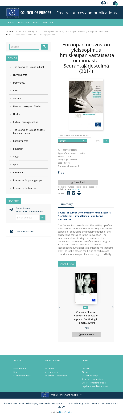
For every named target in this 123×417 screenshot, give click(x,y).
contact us (75, 189)
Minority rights (20, 140)
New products (19, 368)
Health (16, 114)
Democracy (19, 82)
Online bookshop (90, 375)
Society (17, 98)
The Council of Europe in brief (28, 66)
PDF (106, 141)
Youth (16, 156)
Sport (16, 164)
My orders (49, 368)
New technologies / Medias (27, 106)
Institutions (19, 172)
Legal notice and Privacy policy (96, 386)
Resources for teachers (25, 188)
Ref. (60, 150)
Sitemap (85, 372)
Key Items (48, 22)
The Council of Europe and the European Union (29, 131)
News (36, 22)
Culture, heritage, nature (25, 121)
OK (42, 217)
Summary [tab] (66, 204)
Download (78, 182)
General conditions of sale (94, 382)
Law (15, 90)
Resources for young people (27, 180)
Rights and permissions (92, 379)
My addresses (51, 372)
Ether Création (65, 412)
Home (11, 22)
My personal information (56, 375)
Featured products (21, 375)
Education (18, 148)
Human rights (20, 74)
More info (86, 334)
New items (23, 22)
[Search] (24, 47)
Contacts (86, 368)
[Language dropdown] (90, 3)
